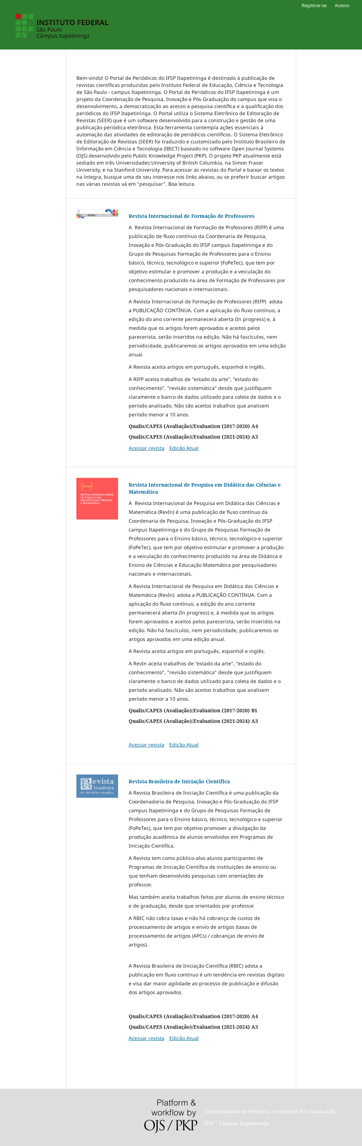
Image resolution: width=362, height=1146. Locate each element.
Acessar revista (146, 448)
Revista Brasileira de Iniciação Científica (179, 781)
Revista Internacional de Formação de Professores (192, 216)
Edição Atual (184, 448)
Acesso (342, 5)
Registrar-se (314, 5)
